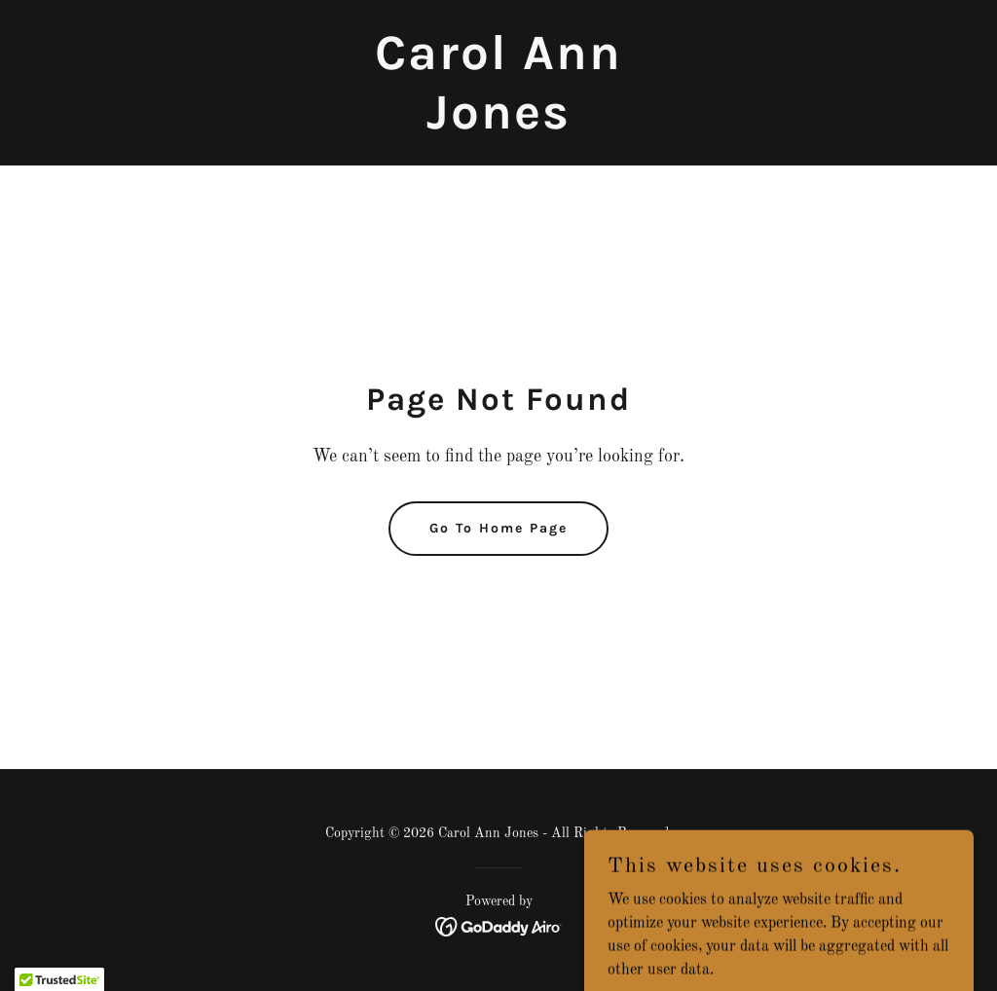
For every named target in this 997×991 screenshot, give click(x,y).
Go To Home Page (498, 528)
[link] (498, 124)
